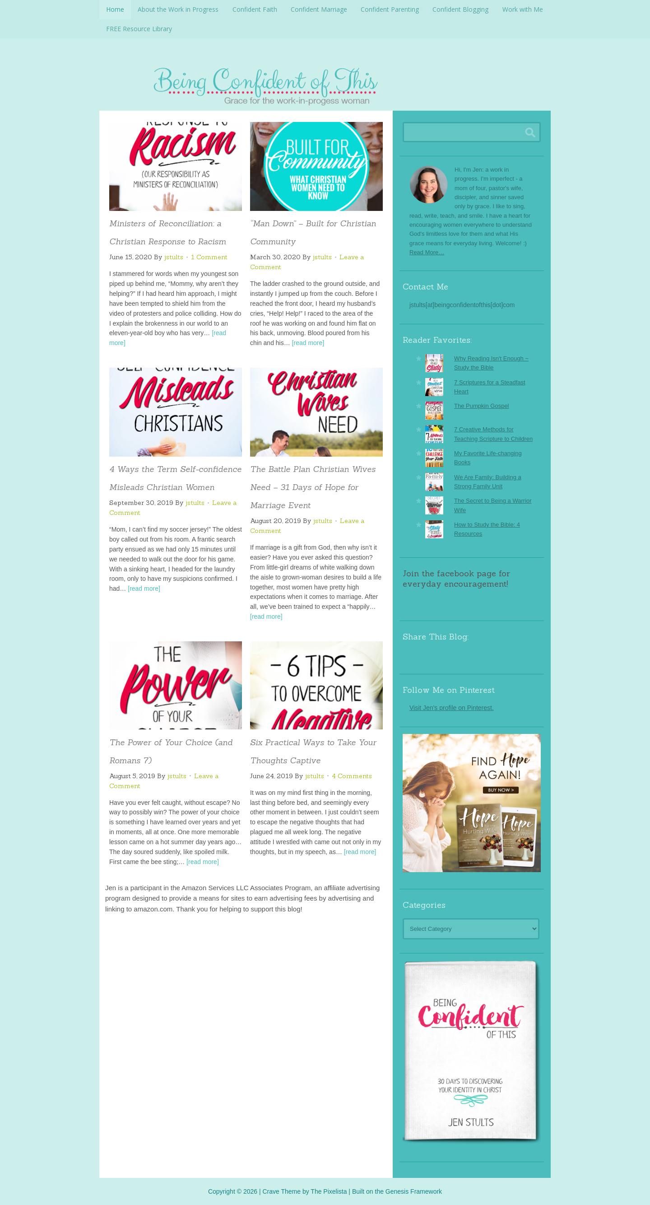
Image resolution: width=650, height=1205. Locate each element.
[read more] (308, 342)
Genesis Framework (413, 1190)
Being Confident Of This (325, 83)
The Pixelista (329, 1190)
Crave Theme (281, 1190)
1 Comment (209, 256)
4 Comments (352, 775)
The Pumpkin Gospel (481, 405)
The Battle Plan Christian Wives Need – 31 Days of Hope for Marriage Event (313, 486)
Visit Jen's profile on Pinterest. (451, 707)
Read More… (426, 251)
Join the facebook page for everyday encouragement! (456, 578)
